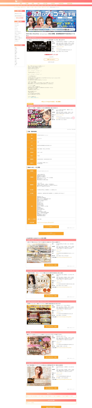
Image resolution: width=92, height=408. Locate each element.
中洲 (53, 5)
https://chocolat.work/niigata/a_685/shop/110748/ (64, 287)
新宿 (35, 5)
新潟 (27, 5)
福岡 (51, 5)
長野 (30, 5)
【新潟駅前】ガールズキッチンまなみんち (38, 105)
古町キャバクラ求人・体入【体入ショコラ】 (33, 396)
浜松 (48, 5)
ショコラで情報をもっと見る (51, 226)
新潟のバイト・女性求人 (30, 402)
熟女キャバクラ (17, 36)
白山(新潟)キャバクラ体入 (61, 396)
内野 (15, 64)
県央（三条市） (17, 58)
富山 (24, 5)
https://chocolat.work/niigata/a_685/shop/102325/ (64, 257)
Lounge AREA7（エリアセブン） (35, 363)
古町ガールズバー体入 (45, 7)
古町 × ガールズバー (51, 59)
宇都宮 (39, 5)
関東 (21, 3)
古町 (15, 50)
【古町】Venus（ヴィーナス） (34, 240)
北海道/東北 (61, 3)
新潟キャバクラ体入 (30, 7)
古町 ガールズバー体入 (60, 46)
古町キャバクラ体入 (37, 7)
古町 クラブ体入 (59, 341)
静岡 (45, 5)
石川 (15, 5)
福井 (21, 5)
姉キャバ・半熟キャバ (18, 37)
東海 (38, 3)
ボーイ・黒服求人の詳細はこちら (33, 97)
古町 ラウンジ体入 (59, 280)
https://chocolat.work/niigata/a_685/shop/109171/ (45, 222)
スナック (16, 28)
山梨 (32, 5)
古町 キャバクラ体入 (59, 310)
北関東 (26, 3)
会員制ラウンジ (17, 39)
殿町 (15, 53)
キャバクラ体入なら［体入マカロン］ (20, 7)
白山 (15, 55)
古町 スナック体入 (59, 373)
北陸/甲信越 (69, 3)
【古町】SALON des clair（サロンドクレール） (38, 301)
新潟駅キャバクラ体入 (69, 396)
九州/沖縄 (45, 3)
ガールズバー (17, 25)
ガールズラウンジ (18, 31)
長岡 (15, 56)
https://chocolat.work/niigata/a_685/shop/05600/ (63, 316)
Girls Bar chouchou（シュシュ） (35, 37)
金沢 (18, 5)
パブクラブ (16, 34)
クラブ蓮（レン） (31, 332)
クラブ (16, 26)
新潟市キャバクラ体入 (52, 396)
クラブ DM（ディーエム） (33, 270)
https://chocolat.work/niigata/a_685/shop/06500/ (63, 347)
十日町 (16, 63)
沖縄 (56, 5)
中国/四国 (53, 3)
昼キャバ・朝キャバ (18, 33)
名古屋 (42, 5)
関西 (33, 3)
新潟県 (57, 49)
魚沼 (15, 61)
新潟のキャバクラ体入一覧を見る (51, 233)
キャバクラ (16, 23)
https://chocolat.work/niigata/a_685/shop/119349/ (64, 379)
